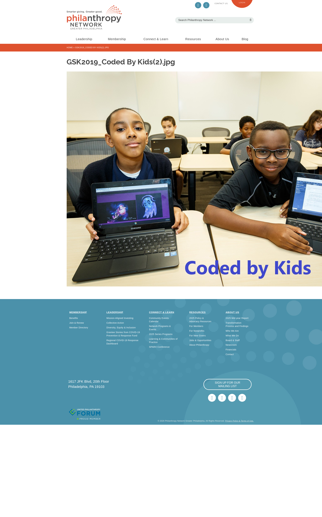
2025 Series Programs (160, 334)
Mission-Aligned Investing (119, 318)
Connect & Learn (156, 39)
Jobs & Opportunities (200, 340)
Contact (230, 354)
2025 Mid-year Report (237, 318)
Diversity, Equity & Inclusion (121, 327)
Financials (231, 349)
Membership (117, 39)
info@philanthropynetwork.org (232, 398)
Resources (193, 39)
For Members (196, 326)
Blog (245, 39)
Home (70, 47)
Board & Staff (233, 340)
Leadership (84, 39)
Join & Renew (76, 323)
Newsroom (231, 345)
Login (242, 2)
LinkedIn (206, 5)
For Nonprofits (196, 331)
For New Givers (197, 335)
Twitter (198, 5)
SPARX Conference (159, 347)
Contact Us (221, 3)
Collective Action (115, 323)
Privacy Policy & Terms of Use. (239, 421)
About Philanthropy (199, 345)
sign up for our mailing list (227, 384)
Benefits (73, 318)
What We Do (232, 335)
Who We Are (232, 331)
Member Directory (78, 327)
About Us (222, 39)
